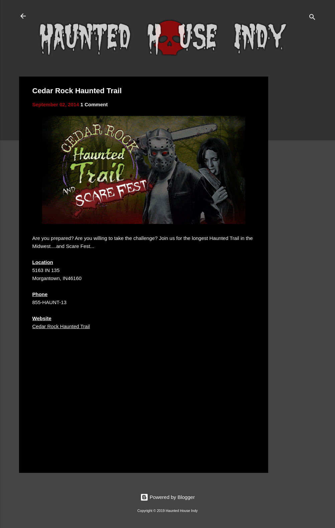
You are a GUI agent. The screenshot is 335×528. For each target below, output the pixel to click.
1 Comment (94, 104)
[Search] (312, 18)
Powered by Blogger (167, 497)
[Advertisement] (295, 177)
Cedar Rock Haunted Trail (61, 326)
